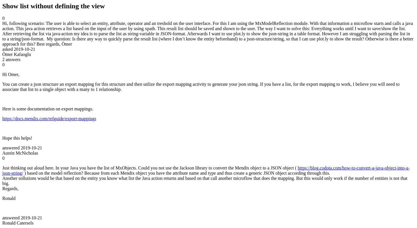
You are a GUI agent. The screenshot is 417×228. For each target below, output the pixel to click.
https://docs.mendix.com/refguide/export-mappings (49, 118)
